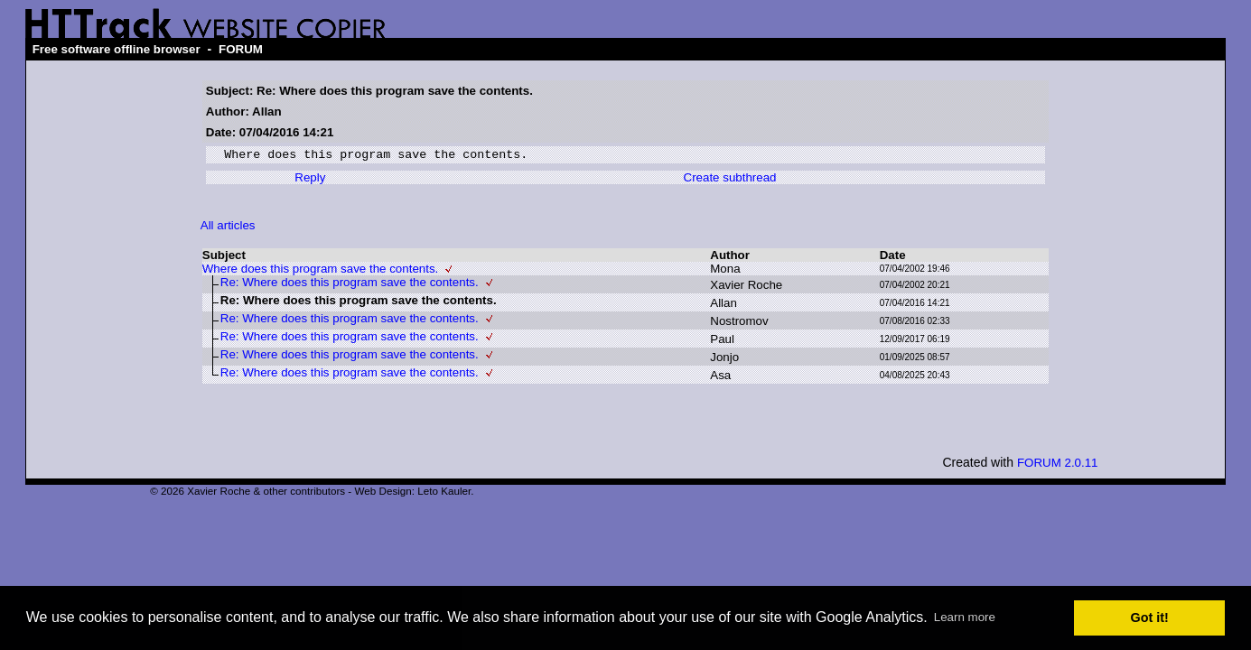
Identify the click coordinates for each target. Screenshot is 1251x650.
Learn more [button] (964, 617)
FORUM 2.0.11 (1057, 465)
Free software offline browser (117, 49)
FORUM (241, 49)
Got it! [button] (1150, 617)
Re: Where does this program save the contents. (349, 285)
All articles (228, 228)
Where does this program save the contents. (320, 271)
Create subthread (730, 180)
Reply (309, 180)
